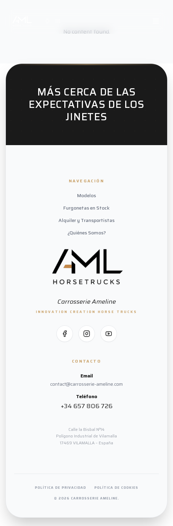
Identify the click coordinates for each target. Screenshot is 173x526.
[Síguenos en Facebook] (64, 333)
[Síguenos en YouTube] (108, 333)
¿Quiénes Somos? (86, 232)
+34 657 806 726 (86, 406)
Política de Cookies (116, 487)
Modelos (86, 195)
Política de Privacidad (60, 487)
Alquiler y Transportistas (86, 220)
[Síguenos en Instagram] (86, 333)
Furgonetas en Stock (86, 208)
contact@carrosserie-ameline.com (86, 384)
